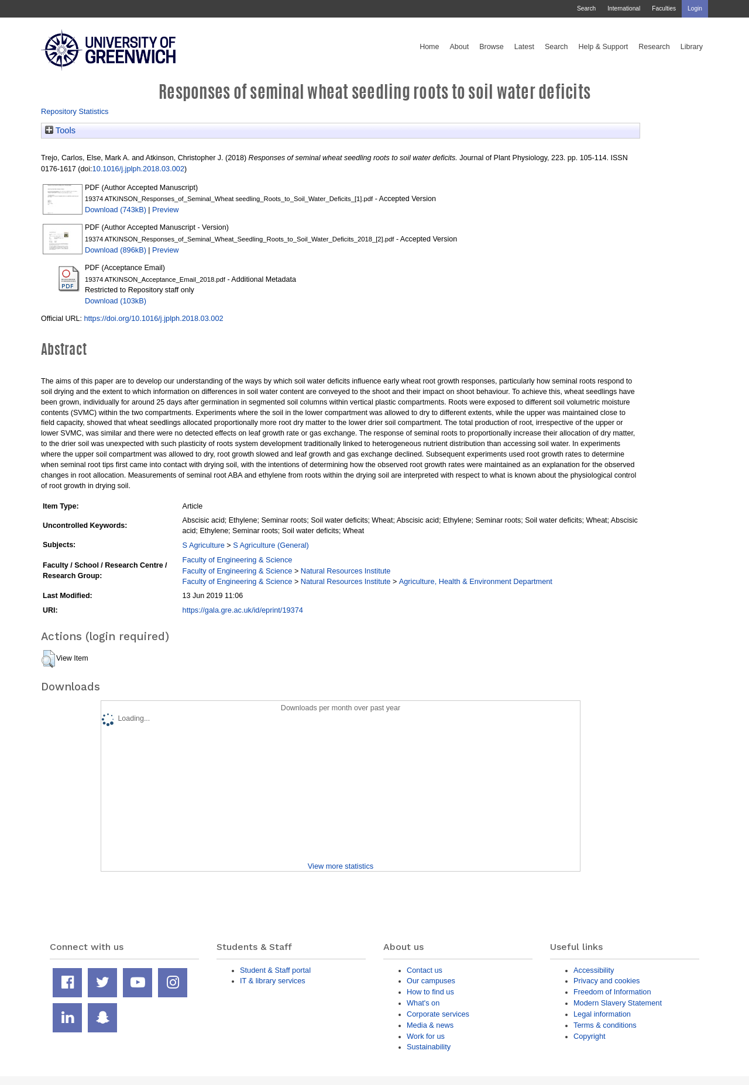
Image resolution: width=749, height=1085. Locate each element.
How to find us (430, 991)
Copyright (589, 1036)
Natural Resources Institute (346, 570)
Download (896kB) (115, 250)
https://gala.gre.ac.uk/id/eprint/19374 (243, 610)
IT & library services (272, 980)
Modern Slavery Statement (617, 1002)
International (623, 8)
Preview (165, 209)
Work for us (426, 1036)
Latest (524, 47)
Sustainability (429, 1046)
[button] (48, 659)
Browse (491, 47)
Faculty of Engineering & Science (238, 559)
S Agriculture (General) (271, 545)
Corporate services (438, 1014)
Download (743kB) (115, 209)
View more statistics (340, 866)
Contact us (424, 970)
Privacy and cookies (606, 980)
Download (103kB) (115, 300)
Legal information (602, 1014)
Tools (60, 130)
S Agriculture (204, 545)
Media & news (430, 1025)
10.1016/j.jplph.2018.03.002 (138, 168)
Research (654, 47)
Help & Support (603, 47)
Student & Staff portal (275, 970)
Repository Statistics (75, 111)
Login (695, 8)
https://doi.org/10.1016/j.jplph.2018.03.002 (153, 318)
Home (429, 47)
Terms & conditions (605, 1025)
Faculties (664, 8)
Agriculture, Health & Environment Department (475, 581)
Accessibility (593, 970)
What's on (423, 1002)
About (459, 47)
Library (692, 47)
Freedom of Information (612, 991)
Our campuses (431, 980)
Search (586, 8)
